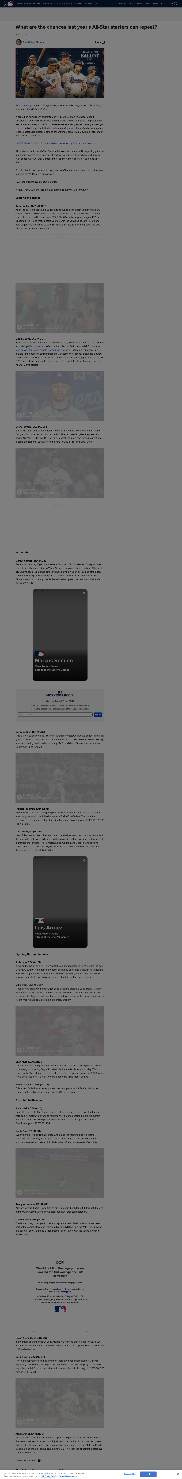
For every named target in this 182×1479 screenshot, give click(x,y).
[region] (91, 1474)
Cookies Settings (130, 1474)
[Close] (178, 1474)
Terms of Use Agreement (68, 1476)
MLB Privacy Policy (48, 1476)
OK (148, 1474)
